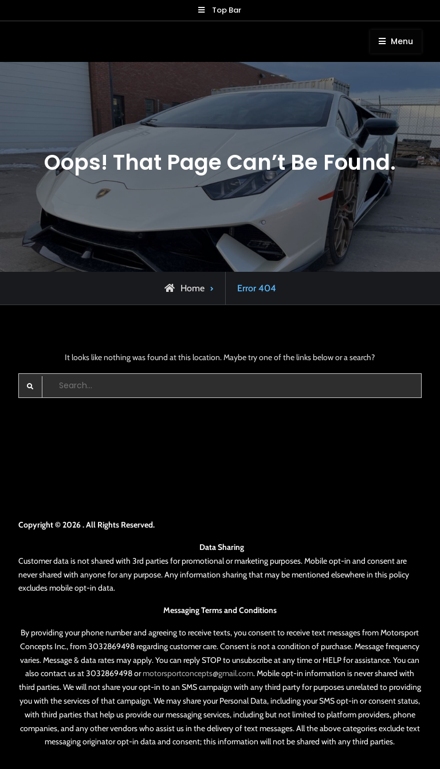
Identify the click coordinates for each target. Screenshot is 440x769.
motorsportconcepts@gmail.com (198, 673)
